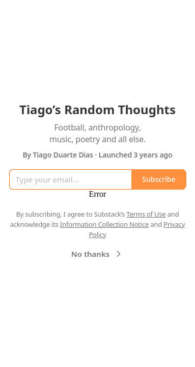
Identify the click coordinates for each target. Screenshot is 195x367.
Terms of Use (145, 214)
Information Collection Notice (104, 224)
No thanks (97, 254)
